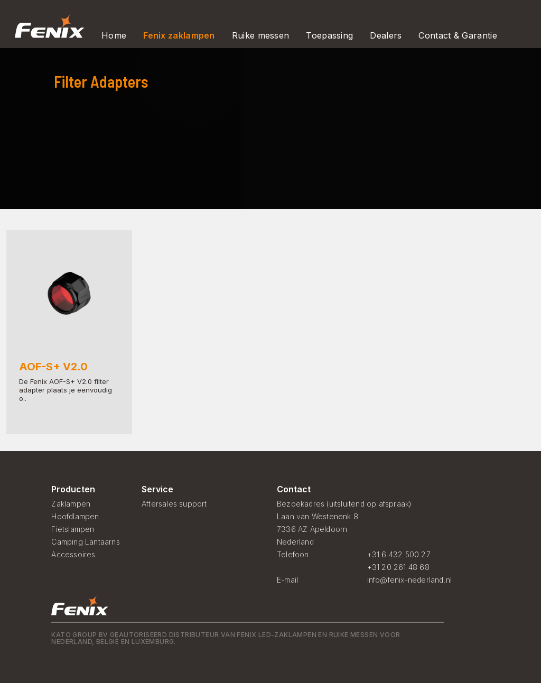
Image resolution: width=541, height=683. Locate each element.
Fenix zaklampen (179, 35)
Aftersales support (174, 503)
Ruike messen (261, 35)
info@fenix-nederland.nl (409, 579)
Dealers (386, 35)
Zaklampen (70, 503)
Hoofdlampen (75, 516)
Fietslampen (72, 529)
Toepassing (329, 35)
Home (113, 35)
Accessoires (73, 554)
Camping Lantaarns (85, 541)
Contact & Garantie (457, 35)
